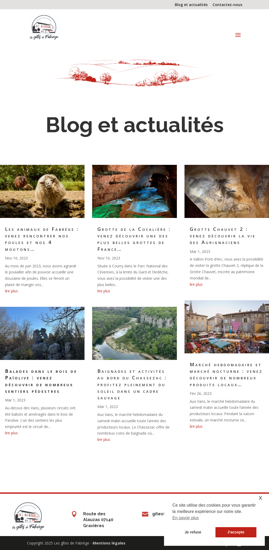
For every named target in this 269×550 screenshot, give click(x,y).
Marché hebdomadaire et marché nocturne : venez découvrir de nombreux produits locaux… (226, 374)
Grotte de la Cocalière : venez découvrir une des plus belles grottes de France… (134, 239)
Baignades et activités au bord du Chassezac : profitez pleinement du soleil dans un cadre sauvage (132, 384)
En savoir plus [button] (185, 518)
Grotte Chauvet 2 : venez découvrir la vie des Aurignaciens (223, 235)
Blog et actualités (191, 5)
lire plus (11, 290)
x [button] (260, 497)
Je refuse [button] (193, 532)
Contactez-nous (227, 5)
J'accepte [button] (235, 532)
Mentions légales (109, 543)
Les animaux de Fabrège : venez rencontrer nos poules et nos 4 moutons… (42, 239)
